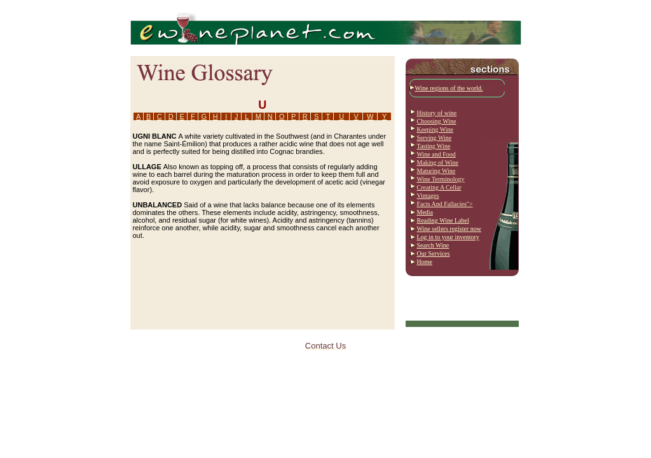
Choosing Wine (436, 121)
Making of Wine (438, 162)
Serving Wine (434, 137)
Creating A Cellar (439, 187)
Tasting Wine (434, 145)
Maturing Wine (436, 170)
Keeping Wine (435, 129)
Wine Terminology (441, 179)
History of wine (437, 112)
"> (470, 203)
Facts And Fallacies (442, 203)
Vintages (428, 195)
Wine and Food (436, 154)
